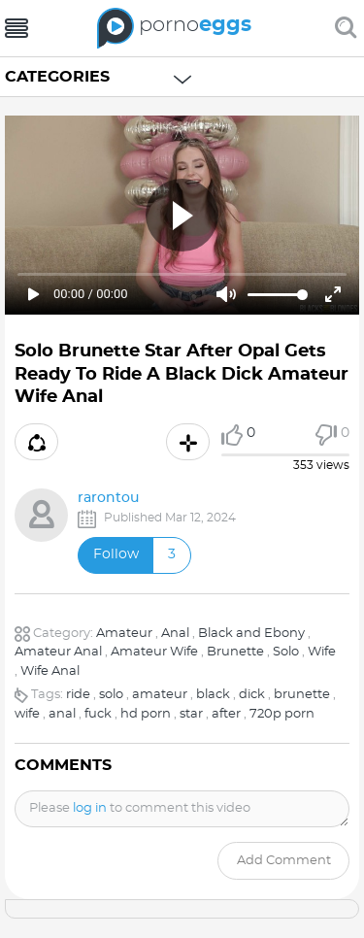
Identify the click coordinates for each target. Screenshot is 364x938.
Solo (286, 652)
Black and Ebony (251, 633)
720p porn (281, 714)
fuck (98, 714)
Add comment (284, 860)
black (213, 694)
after (226, 714)
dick (252, 694)
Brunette (235, 652)
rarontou (108, 498)
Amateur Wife (154, 652)
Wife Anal (50, 671)
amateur (159, 694)
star (191, 714)
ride (78, 694)
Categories (57, 76)
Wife (322, 652)
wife (27, 714)
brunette (302, 694)
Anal (175, 633)
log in (90, 808)
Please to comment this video (139, 808)
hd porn (145, 714)
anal (62, 714)
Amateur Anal (58, 652)
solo (111, 694)
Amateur (124, 633)
